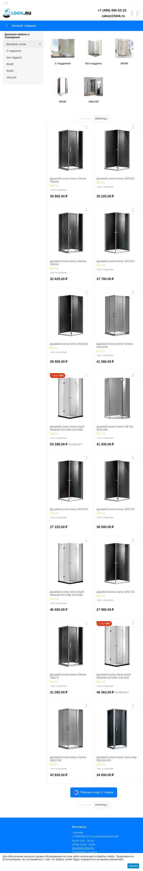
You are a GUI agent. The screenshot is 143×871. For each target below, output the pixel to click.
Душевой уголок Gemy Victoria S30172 (68, 676)
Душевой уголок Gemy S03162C (69, 343)
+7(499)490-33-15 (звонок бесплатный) (95, 836)
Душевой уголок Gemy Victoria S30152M (115, 345)
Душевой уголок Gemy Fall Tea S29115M (115, 428)
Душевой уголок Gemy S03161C (116, 178)
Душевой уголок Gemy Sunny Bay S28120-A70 (117, 759)
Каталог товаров (24, 25)
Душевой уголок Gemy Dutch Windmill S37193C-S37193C (114, 676)
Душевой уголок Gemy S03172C (116, 591)
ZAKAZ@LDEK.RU (83, 848)
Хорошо (133, 865)
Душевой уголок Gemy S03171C (116, 509)
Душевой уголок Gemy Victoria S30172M (68, 759)
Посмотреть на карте (84, 851)
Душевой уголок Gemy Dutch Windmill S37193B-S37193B (67, 593)
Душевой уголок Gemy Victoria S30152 (68, 180)
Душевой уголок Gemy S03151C (116, 261)
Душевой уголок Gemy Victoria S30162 (68, 263)
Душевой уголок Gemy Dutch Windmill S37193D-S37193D (67, 428)
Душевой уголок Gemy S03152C (69, 509)
